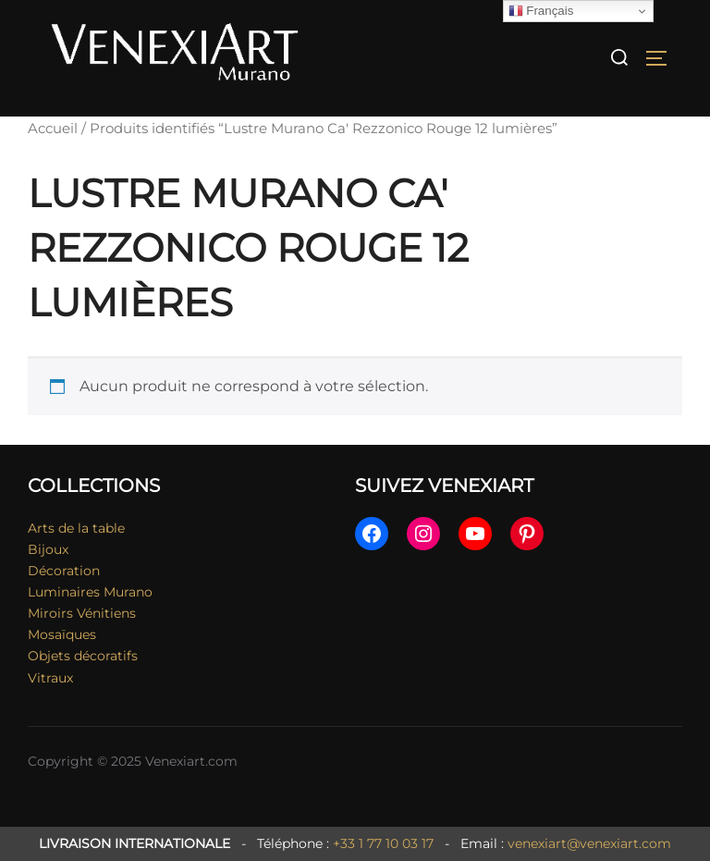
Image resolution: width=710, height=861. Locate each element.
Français (541, 11)
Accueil (53, 128)
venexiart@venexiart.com (589, 843)
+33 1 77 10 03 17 (383, 843)
